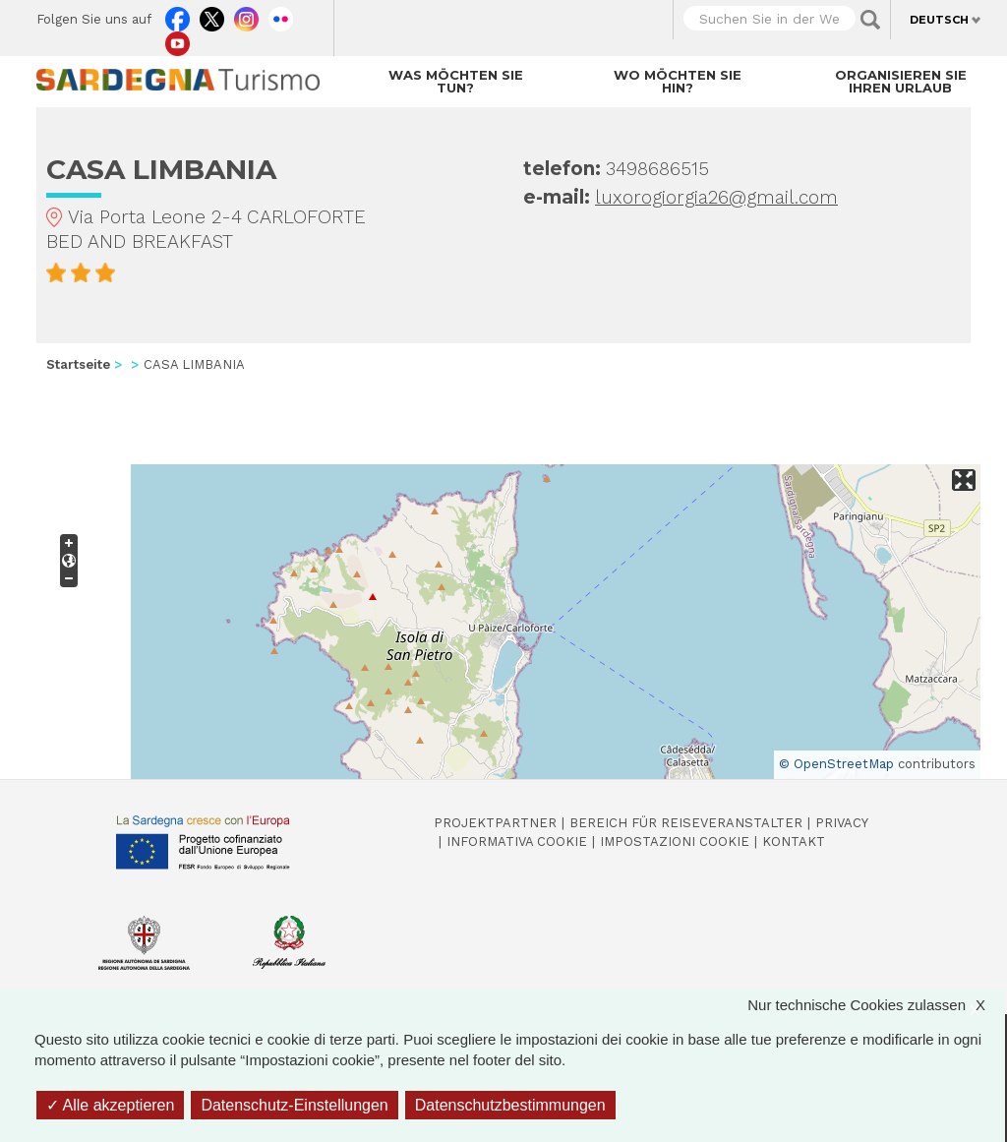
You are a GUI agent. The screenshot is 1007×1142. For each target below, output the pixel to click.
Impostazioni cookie (674, 841)
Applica (870, 20)
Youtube (177, 39)
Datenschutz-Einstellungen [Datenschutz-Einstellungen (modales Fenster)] (294, 1105)
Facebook (177, 15)
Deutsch (939, 20)
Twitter (212, 15)
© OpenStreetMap (836, 763)
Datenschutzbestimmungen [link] (510, 1105)
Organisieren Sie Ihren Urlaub (901, 81)
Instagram (246, 15)
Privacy (841, 822)
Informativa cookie (516, 841)
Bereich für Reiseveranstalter (685, 822)
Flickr (280, 15)
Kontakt (793, 841)
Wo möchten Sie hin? (677, 81)
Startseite (78, 364)
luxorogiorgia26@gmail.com (716, 197)
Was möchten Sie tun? (455, 81)
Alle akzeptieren (110, 1105)
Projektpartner (495, 822)
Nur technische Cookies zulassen (876, 1004)
